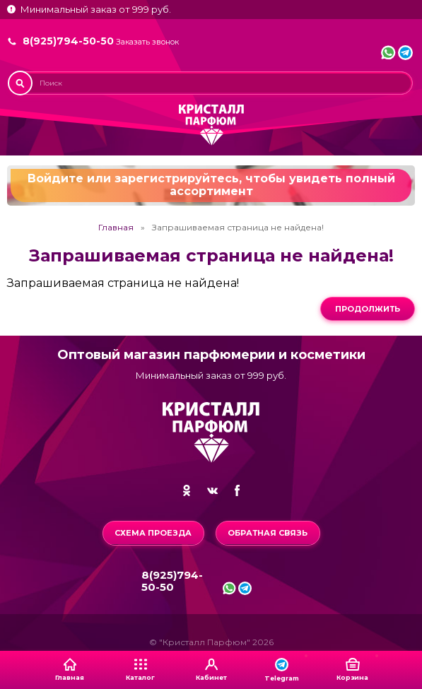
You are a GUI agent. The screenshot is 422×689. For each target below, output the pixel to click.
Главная (116, 227)
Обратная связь (267, 533)
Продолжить (367, 309)
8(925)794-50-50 (68, 41)
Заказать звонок (147, 42)
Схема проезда (153, 533)
